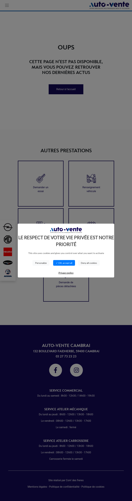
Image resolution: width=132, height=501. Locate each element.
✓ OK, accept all (64, 263)
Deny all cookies (89, 263)
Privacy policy (66, 272)
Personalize (41, 263)
